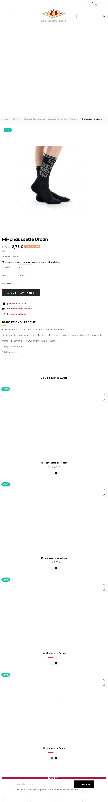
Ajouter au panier (20, 292)
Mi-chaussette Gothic (54, 653)
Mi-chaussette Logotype (54, 558)
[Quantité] (23, 284)
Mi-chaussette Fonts (54, 748)
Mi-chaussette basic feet (54, 462)
